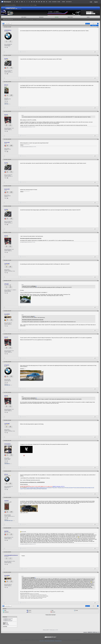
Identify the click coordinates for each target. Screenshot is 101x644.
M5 (39, 1)
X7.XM (63, 1)
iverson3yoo (7, 444)
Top (99, 632)
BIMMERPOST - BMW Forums (93, 632)
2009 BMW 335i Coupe (8, 520)
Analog (6, 58)
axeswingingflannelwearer (11, 555)
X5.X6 (58, 1)
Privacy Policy (41, 640)
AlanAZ (6, 114)
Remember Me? (95, 12)
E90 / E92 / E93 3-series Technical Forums (21, 19)
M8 (44, 1)
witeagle (6, 284)
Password (83, 13)
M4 (36, 1)
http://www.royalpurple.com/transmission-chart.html (30, 238)
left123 (6, 474)
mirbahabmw (7, 30)
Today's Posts (70, 17)
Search (88, 17)
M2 (31, 1)
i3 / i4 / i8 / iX (68, 1)
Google (77, 610)
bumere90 (6, 142)
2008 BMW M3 (7, 463)
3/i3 (17, 1)
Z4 (46, 1)
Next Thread (53, 614)
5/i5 (22, 1)
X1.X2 (50, 1)
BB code (4, 622)
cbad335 (6, 500)
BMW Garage (23, 17)
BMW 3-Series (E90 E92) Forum (8, 19)
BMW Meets (41, 17)
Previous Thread (48, 614)
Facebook (29, 610)
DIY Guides (31, 19)
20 (7, 73)
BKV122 (6, 85)
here (35, 5)
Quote (95, 78)
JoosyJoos (6, 365)
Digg (52, 610)
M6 (41, 1)
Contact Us (85, 632)
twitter (5, 610)
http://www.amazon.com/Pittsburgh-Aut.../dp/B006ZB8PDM (32, 482)
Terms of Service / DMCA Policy (49, 640)
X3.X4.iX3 (54, 1)
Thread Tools (94, 25)
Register (96, 1)
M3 (34, 1)
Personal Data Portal (58, 640)
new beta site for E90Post (10, 5)
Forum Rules (5, 626)
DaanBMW (7, 314)
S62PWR (6, 531)
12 (7, 151)
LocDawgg (6, 263)
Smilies (4, 623)
